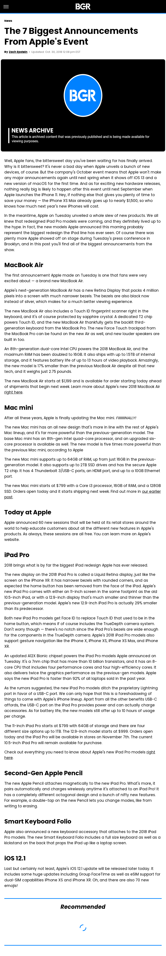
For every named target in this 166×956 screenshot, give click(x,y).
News (8, 21)
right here (13, 393)
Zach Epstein (18, 52)
